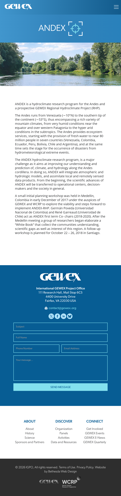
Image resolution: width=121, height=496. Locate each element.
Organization (63, 429)
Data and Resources (64, 442)
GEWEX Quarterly (94, 442)
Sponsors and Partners (29, 442)
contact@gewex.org (62, 308)
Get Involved (94, 429)
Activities (63, 437)
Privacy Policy (85, 467)
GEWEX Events (94, 433)
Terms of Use (67, 467)
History (29, 433)
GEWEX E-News (94, 437)
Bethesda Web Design (62, 471)
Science (30, 437)
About (30, 429)
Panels (64, 433)
